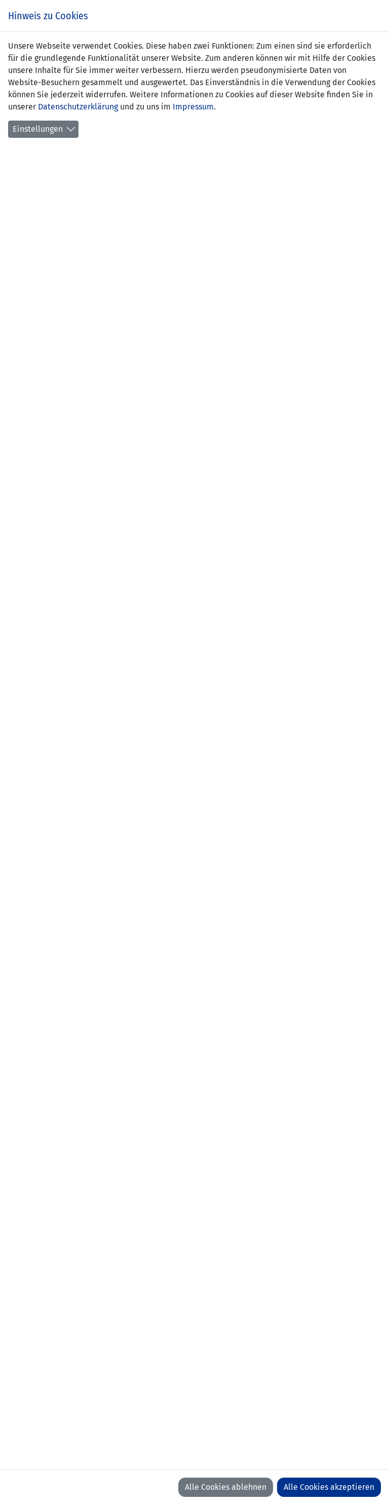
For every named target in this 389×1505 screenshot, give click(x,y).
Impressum (193, 106)
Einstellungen (38, 129)
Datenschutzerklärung (78, 106)
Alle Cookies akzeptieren (329, 1487)
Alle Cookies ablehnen (225, 1487)
